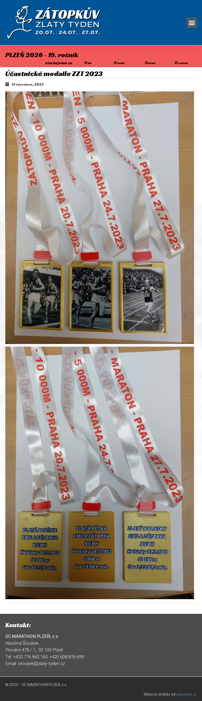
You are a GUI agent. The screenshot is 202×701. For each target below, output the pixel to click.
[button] (192, 23)
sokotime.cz (186, 694)
